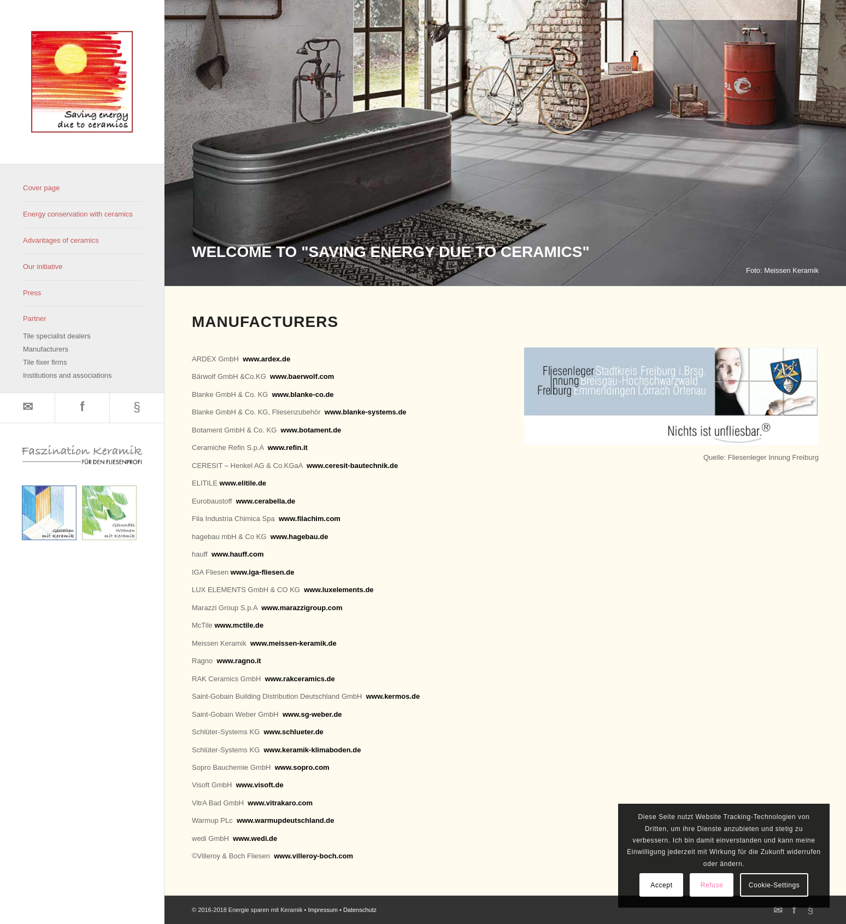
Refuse (712, 885)
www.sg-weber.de (312, 714)
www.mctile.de (238, 625)
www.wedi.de (255, 838)
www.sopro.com (302, 767)
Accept (661, 885)
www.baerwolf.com (302, 376)
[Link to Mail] (27, 408)
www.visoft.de (260, 785)
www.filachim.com (309, 518)
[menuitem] (82, 189)
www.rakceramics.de (300, 679)
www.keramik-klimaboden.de (312, 750)
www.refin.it (288, 447)
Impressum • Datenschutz (342, 910)
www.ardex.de (266, 359)
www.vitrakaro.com (280, 803)
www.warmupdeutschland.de (285, 820)
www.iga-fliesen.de (263, 572)
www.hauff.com (238, 554)
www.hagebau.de (299, 537)
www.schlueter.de (293, 732)
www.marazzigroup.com (301, 608)
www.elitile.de (243, 483)
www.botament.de (311, 430)
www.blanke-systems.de (366, 412)
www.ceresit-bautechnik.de (352, 465)
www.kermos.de (393, 696)
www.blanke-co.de (303, 394)
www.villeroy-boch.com (313, 856)
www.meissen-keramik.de (293, 643)
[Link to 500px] (136, 408)
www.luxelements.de (338, 590)
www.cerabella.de (266, 501)
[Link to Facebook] (82, 408)
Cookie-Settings (774, 885)
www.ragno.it (239, 661)
